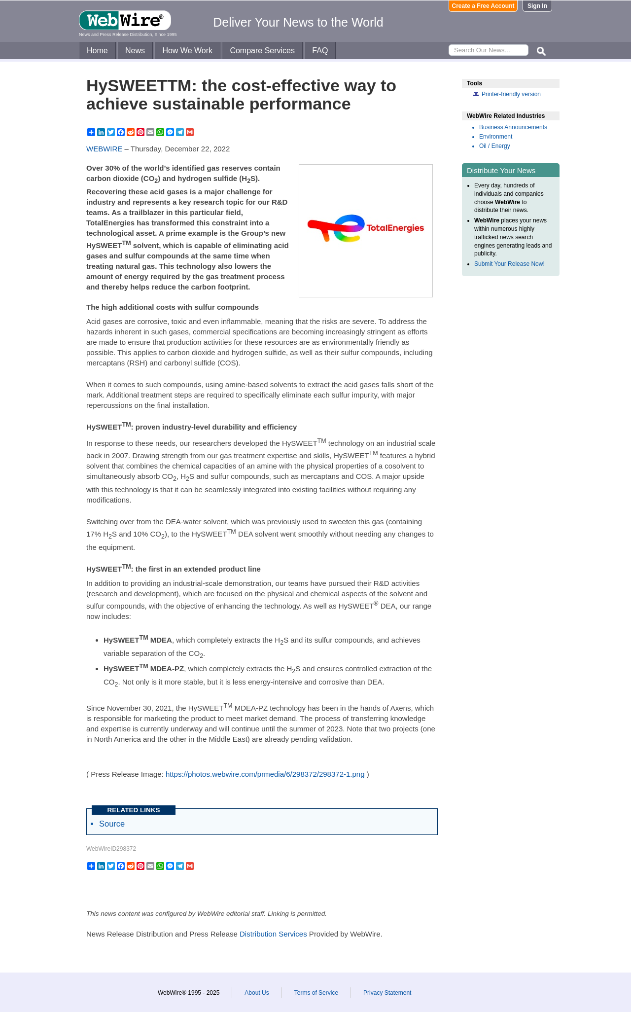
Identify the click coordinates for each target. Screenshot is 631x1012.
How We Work (187, 50)
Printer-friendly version (511, 94)
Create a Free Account (483, 5)
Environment (495, 136)
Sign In (537, 5)
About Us (257, 992)
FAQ (320, 50)
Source (112, 823)
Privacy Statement (387, 992)
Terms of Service (316, 992)
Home (97, 50)
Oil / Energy (494, 146)
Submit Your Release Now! (509, 263)
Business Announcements (513, 127)
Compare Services (262, 50)
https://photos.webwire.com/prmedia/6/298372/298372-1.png (265, 774)
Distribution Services (273, 934)
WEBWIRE (104, 149)
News (135, 50)
